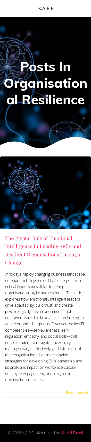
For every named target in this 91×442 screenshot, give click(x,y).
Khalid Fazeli (72, 432)
